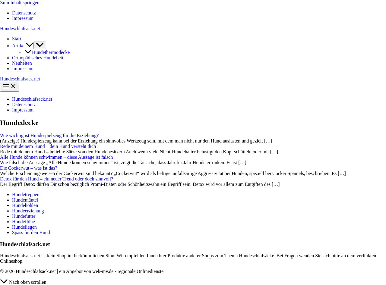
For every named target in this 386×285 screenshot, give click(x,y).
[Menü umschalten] (39, 45)
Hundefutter (23, 216)
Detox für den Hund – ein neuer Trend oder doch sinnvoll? (56, 178)
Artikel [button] (22, 45)
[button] (29, 45)
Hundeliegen (24, 227)
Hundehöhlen (25, 205)
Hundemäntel (25, 199)
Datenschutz (24, 12)
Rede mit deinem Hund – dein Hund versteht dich (48, 146)
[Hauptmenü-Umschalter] (9, 87)
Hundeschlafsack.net (20, 28)
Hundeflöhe (23, 221)
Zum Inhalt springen (20, 2)
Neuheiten (22, 63)
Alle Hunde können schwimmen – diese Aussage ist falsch (56, 157)
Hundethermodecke (47, 52)
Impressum (22, 18)
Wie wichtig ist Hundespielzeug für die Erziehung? (49, 135)
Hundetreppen (26, 194)
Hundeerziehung (28, 210)
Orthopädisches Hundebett (37, 57)
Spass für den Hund (31, 232)
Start (16, 38)
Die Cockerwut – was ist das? (28, 168)
